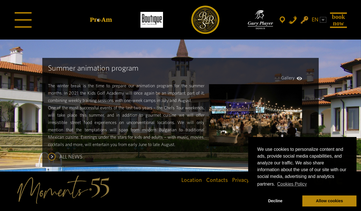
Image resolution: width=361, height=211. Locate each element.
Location (191, 180)
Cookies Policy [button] (292, 184)
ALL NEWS (70, 157)
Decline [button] (275, 201)
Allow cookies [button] (329, 201)
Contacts (217, 180)
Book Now (338, 20)
